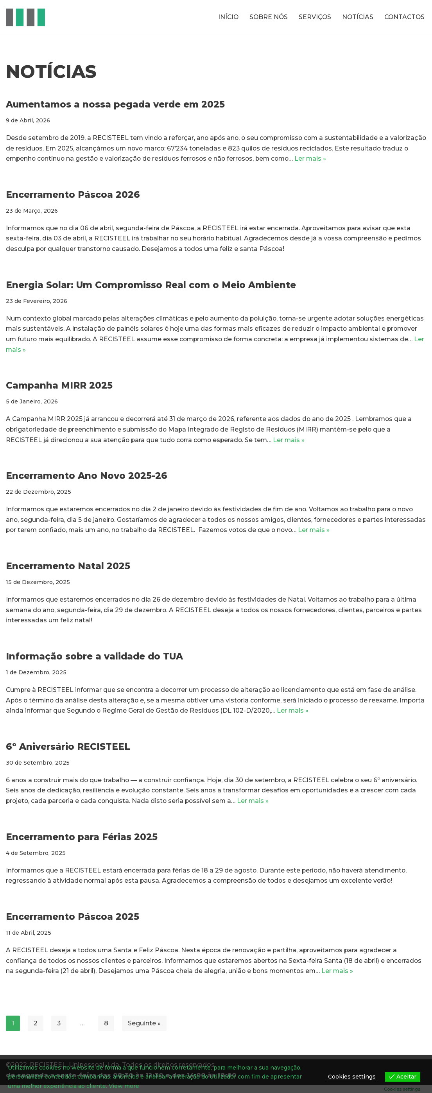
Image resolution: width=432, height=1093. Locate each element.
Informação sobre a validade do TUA (94, 661)
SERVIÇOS (312, 17)
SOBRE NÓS (265, 17)
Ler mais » (346, 159)
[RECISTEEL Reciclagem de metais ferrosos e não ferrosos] (25, 17)
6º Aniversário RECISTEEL (68, 752)
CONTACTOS (404, 17)
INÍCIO (224, 17)
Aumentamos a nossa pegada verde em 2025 (115, 104)
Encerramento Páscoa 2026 (73, 195)
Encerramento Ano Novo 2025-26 (86, 479)
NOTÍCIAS (356, 17)
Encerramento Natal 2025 (68, 569)
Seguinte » (144, 1030)
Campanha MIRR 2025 (59, 388)
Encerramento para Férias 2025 (82, 843)
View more (124, 1085)
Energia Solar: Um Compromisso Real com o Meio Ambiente (151, 286)
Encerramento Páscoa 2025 (72, 923)
